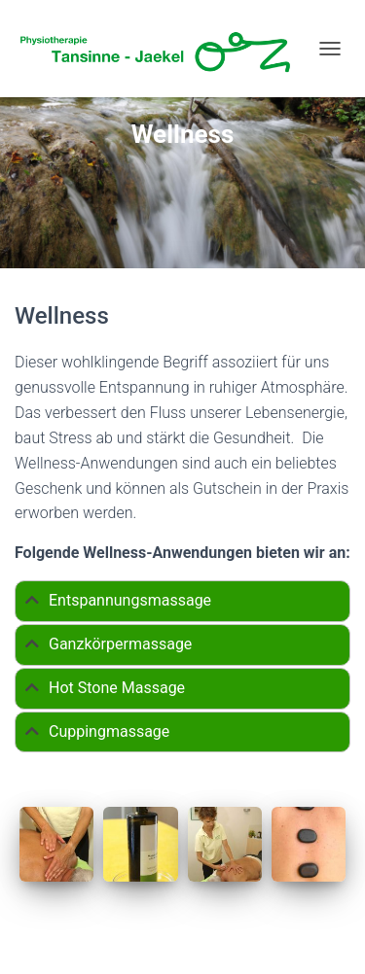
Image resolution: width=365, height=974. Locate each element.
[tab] (182, 601)
